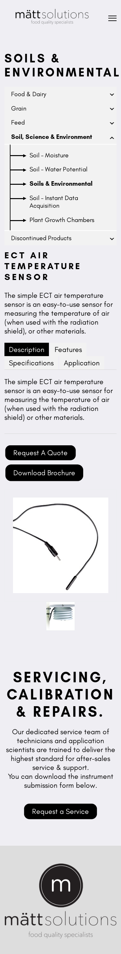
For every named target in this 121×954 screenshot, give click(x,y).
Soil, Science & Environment (51, 136)
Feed (18, 122)
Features (68, 349)
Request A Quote (40, 452)
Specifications (31, 362)
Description (26, 349)
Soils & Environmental (61, 183)
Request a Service (60, 811)
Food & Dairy (28, 94)
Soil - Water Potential (58, 169)
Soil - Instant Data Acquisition (54, 201)
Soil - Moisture (49, 155)
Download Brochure (44, 472)
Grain (18, 108)
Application (82, 362)
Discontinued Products (41, 238)
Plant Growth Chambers (62, 220)
